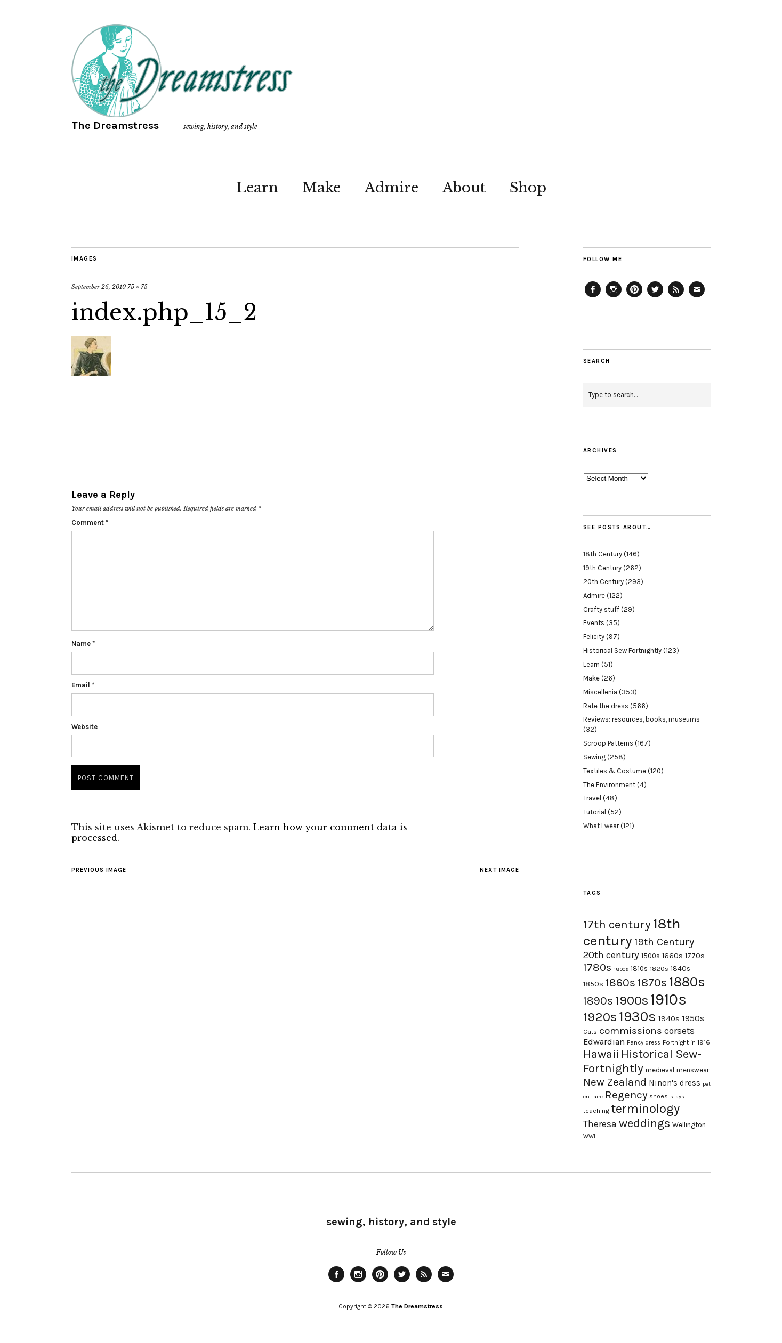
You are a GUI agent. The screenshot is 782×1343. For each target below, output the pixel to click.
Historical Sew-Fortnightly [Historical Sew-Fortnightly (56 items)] (642, 1061)
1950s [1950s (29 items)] (693, 1018)
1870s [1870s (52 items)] (652, 982)
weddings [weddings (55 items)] (644, 1123)
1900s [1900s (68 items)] (631, 1000)
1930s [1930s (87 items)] (637, 1016)
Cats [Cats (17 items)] (590, 1031)
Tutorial (594, 812)
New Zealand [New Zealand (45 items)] (615, 1081)
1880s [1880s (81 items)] (687, 982)
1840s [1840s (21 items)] (680, 968)
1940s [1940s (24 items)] (669, 1018)
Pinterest (634, 296)
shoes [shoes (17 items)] (658, 1096)
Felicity (593, 637)
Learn (257, 187)
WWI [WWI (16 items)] (589, 1136)
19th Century (602, 568)
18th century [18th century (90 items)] (631, 932)
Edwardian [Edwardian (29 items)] (604, 1042)
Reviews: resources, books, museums (641, 719)
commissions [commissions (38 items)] (630, 1031)
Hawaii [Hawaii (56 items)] (601, 1054)
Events (593, 623)
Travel (592, 798)
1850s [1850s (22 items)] (593, 984)
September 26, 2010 (98, 286)
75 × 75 (137, 286)
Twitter (655, 296)
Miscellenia (600, 692)
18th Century (602, 554)
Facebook (593, 296)
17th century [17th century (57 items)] (617, 924)
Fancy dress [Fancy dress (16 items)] (643, 1042)
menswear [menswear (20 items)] (692, 1070)
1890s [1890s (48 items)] (598, 1000)
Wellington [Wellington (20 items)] (689, 1125)
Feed (676, 296)
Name (83, 644)
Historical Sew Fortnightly (622, 650)
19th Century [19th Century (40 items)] (664, 942)
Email (82, 685)
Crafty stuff (601, 609)
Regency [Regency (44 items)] (626, 1094)
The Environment (609, 785)
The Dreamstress (115, 125)
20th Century (603, 582)
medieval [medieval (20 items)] (660, 1070)
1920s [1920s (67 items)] (600, 1016)
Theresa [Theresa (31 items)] (600, 1124)
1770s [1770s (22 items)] (695, 955)
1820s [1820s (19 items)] (659, 969)
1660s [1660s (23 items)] (672, 955)
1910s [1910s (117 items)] (668, 999)
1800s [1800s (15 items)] (621, 969)
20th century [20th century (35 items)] (611, 955)
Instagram (614, 296)
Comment (89, 523)
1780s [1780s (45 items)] (597, 967)
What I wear (601, 826)
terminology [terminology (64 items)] (645, 1108)
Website (84, 727)
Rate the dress (605, 706)
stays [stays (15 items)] (677, 1096)
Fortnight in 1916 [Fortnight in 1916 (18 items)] (686, 1042)
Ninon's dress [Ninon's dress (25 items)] (674, 1083)
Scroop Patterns (608, 743)
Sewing (594, 757)
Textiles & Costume (614, 771)
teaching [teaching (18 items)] (596, 1110)
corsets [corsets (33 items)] (679, 1030)
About (464, 187)
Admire (391, 187)
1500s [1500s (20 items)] (650, 956)
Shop (528, 187)
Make (321, 187)
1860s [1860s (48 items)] (620, 982)
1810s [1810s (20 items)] (639, 969)
